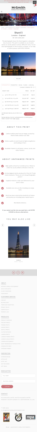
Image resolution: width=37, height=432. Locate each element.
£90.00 (33, 94)
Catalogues (4, 293)
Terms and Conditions (7, 304)
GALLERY (18, 78)
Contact (3, 300)
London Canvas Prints (7, 339)
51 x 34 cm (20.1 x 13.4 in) (11, 98)
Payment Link (5, 311)
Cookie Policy (5, 309)
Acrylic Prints (5, 329)
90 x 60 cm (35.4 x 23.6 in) (11, 101)
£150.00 (33, 98)
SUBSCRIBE (7, 386)
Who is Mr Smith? (6, 288)
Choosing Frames (6, 348)
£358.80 (33, 101)
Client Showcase (6, 291)
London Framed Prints (7, 336)
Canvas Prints (5, 327)
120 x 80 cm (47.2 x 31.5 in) (12, 105)
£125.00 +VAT (25, 98)
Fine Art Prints (5, 322)
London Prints (5, 334)
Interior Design (5, 356)
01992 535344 (5, 407)
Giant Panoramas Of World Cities (10, 343)
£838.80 (33, 108)
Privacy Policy (5, 307)
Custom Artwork (6, 332)
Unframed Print (6, 85)
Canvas (20, 85)
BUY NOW (29, 114)
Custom (25, 85)
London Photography (7, 341)
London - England (18, 261)
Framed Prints (5, 325)
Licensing (31, 85)
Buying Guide (5, 302)
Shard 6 (18, 260)
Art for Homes (5, 363)
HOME (2, 27)
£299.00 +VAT (25, 101)
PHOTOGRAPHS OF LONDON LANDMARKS (15, 27)
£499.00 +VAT (25, 105)
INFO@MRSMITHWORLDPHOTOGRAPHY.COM (14, 410)
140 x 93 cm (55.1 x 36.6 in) (12, 108)
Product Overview (6, 320)
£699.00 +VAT (25, 108)
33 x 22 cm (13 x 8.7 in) (10, 94)
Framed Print (14, 85)
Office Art (4, 359)
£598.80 (33, 105)
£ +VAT (26, 94)
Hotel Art (4, 361)
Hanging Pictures (6, 346)
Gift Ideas (4, 366)
